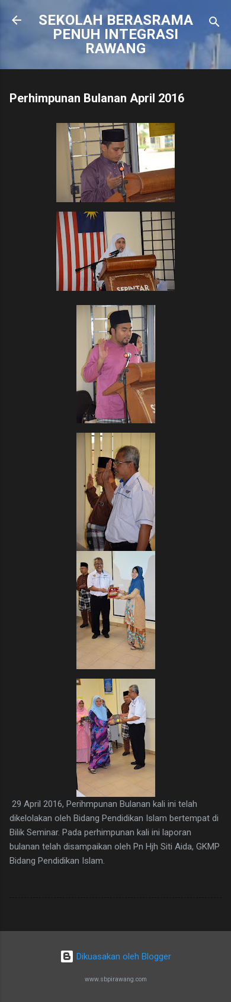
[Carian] (214, 24)
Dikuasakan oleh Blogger (115, 956)
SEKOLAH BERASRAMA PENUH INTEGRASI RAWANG (115, 34)
